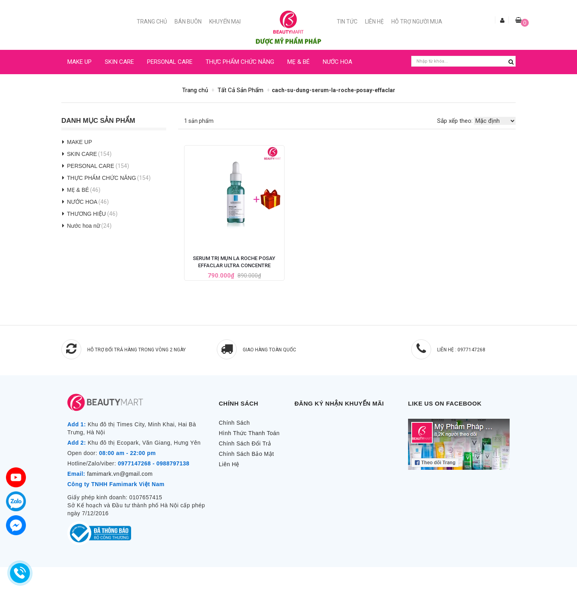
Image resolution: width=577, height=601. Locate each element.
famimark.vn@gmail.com (120, 474)
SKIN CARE (119, 61)
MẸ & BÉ (298, 61)
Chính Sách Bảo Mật (246, 454)
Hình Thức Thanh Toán (249, 433)
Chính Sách (234, 423)
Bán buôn (188, 21)
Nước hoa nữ (83, 226)
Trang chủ (152, 21)
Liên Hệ (374, 21)
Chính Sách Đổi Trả (245, 443)
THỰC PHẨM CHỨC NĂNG (240, 61)
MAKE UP (79, 61)
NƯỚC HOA (337, 61)
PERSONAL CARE (169, 61)
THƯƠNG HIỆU (86, 214)
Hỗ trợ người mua (416, 21)
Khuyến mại (225, 21)
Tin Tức (347, 21)
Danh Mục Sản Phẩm (98, 120)
